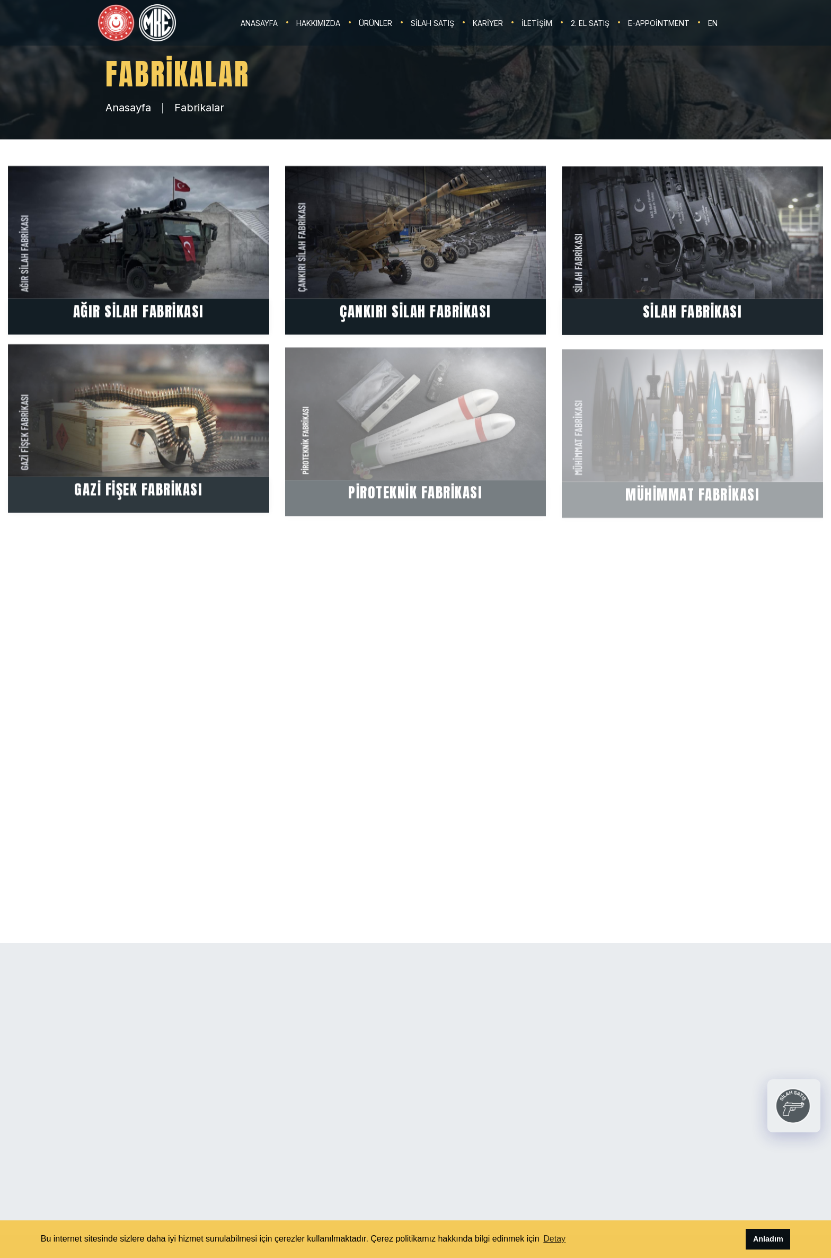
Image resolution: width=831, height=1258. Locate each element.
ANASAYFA (259, 23)
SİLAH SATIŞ (432, 23)
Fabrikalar (199, 107)
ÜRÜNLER (375, 23)
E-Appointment (658, 23)
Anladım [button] (768, 1239)
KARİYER (488, 23)
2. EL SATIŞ (590, 23)
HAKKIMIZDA (318, 23)
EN (713, 23)
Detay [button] (554, 1238)
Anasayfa (128, 107)
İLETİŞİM (536, 23)
